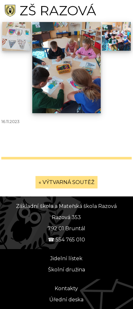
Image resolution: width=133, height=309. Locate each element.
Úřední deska (66, 300)
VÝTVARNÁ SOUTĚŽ (68, 182)
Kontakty (66, 288)
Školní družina (66, 270)
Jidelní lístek (66, 258)
